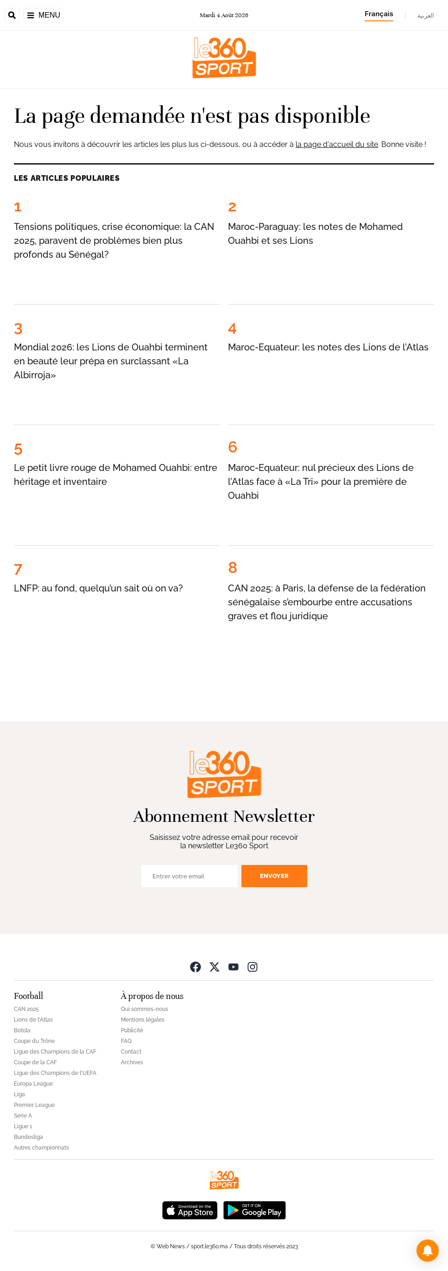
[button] (427, 1250)
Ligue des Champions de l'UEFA (55, 1073)
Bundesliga (28, 1137)
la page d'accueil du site (337, 144)
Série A (23, 1115)
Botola (22, 1030)
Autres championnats (41, 1147)
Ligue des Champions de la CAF (55, 1052)
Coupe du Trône (34, 1041)
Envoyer (274, 875)
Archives (132, 1062)
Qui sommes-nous (144, 1009)
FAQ (126, 1041)
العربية (425, 15)
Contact (131, 1052)
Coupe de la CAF (35, 1062)
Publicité (132, 1030)
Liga (19, 1094)
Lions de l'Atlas (33, 1020)
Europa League (33, 1083)
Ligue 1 (23, 1126)
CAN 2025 (26, 1009)
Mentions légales (142, 1020)
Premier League (34, 1105)
